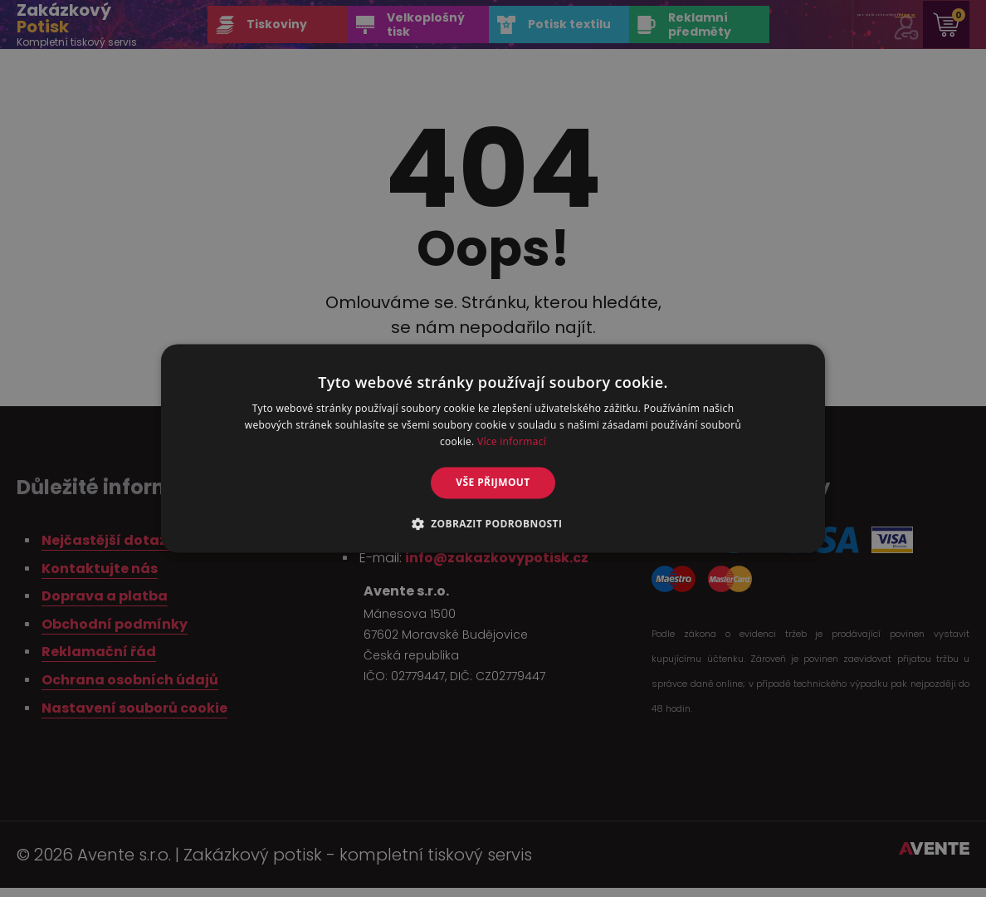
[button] (493, 524)
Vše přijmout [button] (493, 482)
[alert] (493, 448)
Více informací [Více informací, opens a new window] (511, 441)
